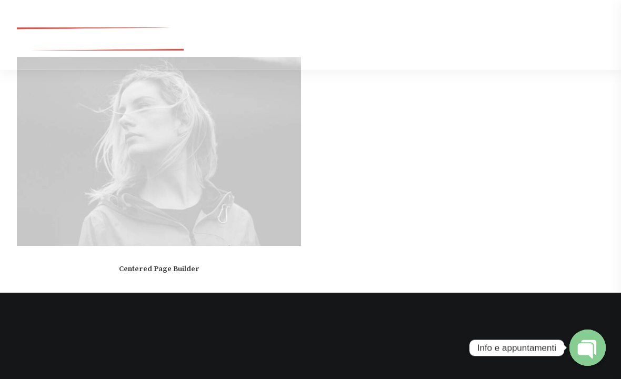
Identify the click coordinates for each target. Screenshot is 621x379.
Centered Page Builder (159, 269)
